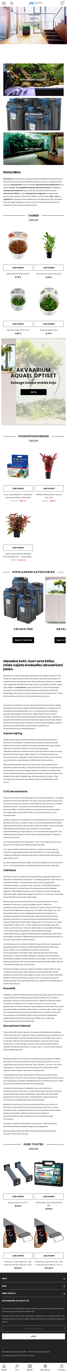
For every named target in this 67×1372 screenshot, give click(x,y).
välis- (51, 196)
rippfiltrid (7, 199)
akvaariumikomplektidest (48, 185)
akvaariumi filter (11, 193)
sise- (57, 196)
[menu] (4, 3)
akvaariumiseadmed (13, 190)
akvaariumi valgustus (36, 193)
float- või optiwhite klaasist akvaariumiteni (30, 187)
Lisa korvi (18, 267)
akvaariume (16, 185)
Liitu (33, 1336)
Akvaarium (8, 179)
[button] (17, 1367)
